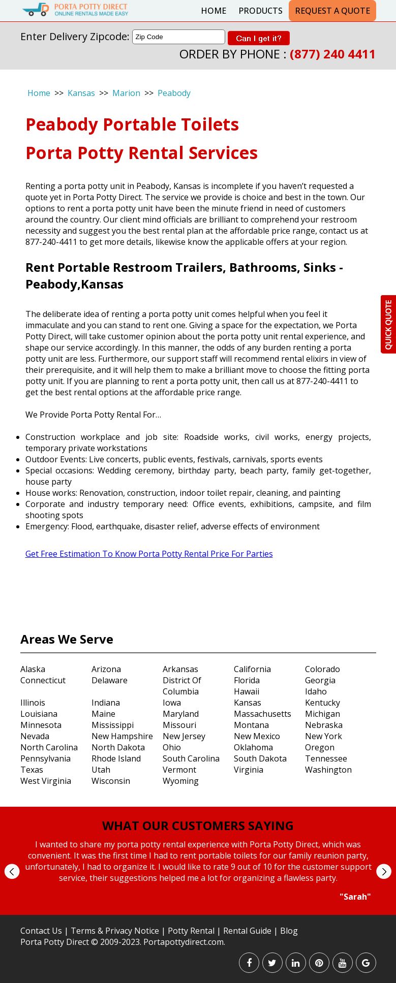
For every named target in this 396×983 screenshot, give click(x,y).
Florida (247, 680)
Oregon (319, 747)
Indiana (106, 702)
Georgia (320, 680)
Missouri (179, 725)
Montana (251, 725)
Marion (126, 93)
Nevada (34, 736)
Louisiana (38, 713)
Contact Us (41, 930)
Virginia (248, 769)
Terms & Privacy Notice (115, 930)
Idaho (316, 691)
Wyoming (181, 780)
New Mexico (257, 736)
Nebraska (324, 725)
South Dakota (260, 758)
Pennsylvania (45, 758)
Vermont (179, 769)
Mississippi (113, 725)
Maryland (181, 713)
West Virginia (45, 780)
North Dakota (118, 747)
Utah (101, 769)
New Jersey (184, 736)
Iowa (172, 702)
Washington (328, 769)
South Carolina (191, 758)
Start (194, 911)
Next (383, 871)
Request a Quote (332, 10)
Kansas (81, 93)
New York (323, 736)
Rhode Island (116, 758)
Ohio (172, 747)
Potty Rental (191, 930)
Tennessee (326, 758)
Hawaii (246, 691)
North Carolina (49, 747)
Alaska (32, 669)
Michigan (322, 713)
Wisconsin (111, 780)
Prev (12, 871)
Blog (289, 930)
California (252, 669)
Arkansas (180, 669)
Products (260, 10)
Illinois (32, 702)
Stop (202, 911)
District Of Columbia (182, 686)
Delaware (110, 680)
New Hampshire (122, 736)
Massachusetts (262, 713)
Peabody (174, 93)
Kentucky (322, 702)
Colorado (322, 669)
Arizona (106, 669)
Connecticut (43, 680)
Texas (31, 769)
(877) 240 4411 (333, 53)
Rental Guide (248, 930)
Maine (103, 713)
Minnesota (41, 725)
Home (213, 10)
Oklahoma (253, 747)
